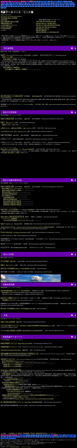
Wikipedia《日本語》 (20, 398)
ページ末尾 (3, 30)
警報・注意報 (9, 3)
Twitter (35, 398)
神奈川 (71, 4)
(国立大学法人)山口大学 (24, 343)
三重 (21, 6)
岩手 (44, 4)
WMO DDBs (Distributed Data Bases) (11, 350)
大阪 (28, 6)
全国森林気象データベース (9, 347)
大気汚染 (57, 3)
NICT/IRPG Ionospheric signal (15, 391)
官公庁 (14, 436)
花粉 (61, 3)
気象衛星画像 (5, 23)
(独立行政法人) (12, 217)
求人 (21, 436)
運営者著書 (23, 1)
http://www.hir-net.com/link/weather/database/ (11, 16)
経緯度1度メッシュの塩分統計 (12, 366)
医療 (51, 1)
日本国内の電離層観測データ (15, 389)
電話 (26, 436)
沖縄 (5, 7)
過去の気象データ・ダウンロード (12, 188)
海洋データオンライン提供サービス (13, 363)
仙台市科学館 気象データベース (10, 290)
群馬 (61, 4)
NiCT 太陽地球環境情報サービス (13, 379)
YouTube (40, 398)
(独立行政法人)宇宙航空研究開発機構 (29, 325)
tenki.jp (31, 268)
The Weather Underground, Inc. (20, 232)
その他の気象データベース (9, 25)
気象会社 (3, 4)
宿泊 (46, 436)
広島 (46, 6)
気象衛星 (20, 3)
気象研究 (7, 4)
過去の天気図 (14, 21)
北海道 (38, 4)
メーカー (71, 436)
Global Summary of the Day (8, 227)
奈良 (33, 6)
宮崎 (73, 6)
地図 (37, 1)
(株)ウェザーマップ (11, 122)
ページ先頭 (3, 433)
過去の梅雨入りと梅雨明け (11, 67)
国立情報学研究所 (27, 330)
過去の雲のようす (7, 292)
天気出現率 (21, 4)
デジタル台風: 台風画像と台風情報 (11, 330)
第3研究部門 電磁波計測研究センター (13, 382)
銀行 (31, 436)
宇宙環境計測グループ (10, 384)
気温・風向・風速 (39, 3)
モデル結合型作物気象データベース (14, 220)
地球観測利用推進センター (45, 325)
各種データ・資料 (7, 57)
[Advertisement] (48, 15)
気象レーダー (27, 3)
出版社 (4, 436)
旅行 (43, 436)
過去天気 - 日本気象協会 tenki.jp (10, 268)
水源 (33, 3)
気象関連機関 (9, 27)
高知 (59, 6)
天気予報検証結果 (8, 197)
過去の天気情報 (12, 18)
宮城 (46, 4)
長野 (11, 6)
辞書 (69, 1)
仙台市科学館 (24, 290)
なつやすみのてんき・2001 (9, 131)
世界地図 (37, 436)
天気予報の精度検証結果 (9, 194)
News (32, 398)
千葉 (66, 4)
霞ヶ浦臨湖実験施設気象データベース (12, 402)
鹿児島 (2, 7)
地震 (35, 1)
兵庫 (31, 6)
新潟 (74, 4)
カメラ (2, 438)
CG (18, 435)
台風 (13, 3)
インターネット (12, 438)
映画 (8, 436)
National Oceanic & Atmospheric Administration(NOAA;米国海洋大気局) (34, 227)
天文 (42, 1)
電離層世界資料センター (12, 386)
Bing (30, 398)
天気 (48, 436)
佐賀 (64, 6)
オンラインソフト (16, 1)
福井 (6, 6)
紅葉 (64, 3)
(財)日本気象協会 (25, 268)
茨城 (56, 4)
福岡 (61, 6)
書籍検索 (28, 435)
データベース (22, 435)
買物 (49, 1)
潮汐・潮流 (31, 4)
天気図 (16, 3)
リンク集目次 (29, 1)
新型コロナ (60, 1)
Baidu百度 (51, 398)
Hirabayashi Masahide (15, 446)
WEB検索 (65, 1)
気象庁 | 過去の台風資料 (8, 322)
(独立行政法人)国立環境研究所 (32, 402)
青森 (41, 4)
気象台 (67, 3)
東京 (68, 4)
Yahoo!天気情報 (28, 149)
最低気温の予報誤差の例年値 (12, 204)
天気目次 (3, 3)
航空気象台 (72, 3)
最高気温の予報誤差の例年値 (12, 203)
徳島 (51, 6)
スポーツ (45, 1)
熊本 (68, 6)
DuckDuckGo (45, 398)
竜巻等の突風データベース (10, 192)
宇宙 (36, 4)
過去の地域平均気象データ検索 (11, 190)
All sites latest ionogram (13, 393)
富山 (2, 6)
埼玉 (63, 4)
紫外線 (45, 3)
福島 (54, 4)
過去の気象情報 (5, 21)
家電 (74, 436)
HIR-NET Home (4, 1)
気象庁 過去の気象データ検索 (11, 152)
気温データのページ (7, 224)
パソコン (6, 438)
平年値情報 (4, 18)
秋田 (49, 4)
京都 (26, 6)
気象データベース (14, 4)
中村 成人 (16, 223)
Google (26, 398)
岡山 (44, 6)
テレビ (71, 435)
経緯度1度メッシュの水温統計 (12, 364)
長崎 (66, 6)
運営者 (10, 1)
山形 (51, 4)
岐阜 (14, 6)
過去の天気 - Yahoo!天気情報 (9, 149)
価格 (41, 435)
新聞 (2, 436)
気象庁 (26, 118)
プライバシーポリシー (26, 446)
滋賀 (24, 6)
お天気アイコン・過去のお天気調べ (11, 128)
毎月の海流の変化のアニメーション (13, 361)
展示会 (10, 436)
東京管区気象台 (36, 96)
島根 (42, 6)
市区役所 (18, 436)
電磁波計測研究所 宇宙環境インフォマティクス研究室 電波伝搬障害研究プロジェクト (28, 395)
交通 (40, 1)
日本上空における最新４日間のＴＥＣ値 (15, 397)
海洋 (27, 4)
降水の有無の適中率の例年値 (12, 201)
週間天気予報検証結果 (10, 199)
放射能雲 (52, 3)
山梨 (9, 6)
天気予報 (3, 28)
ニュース (55, 1)
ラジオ (74, 435)
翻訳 (71, 1)
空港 (25, 4)
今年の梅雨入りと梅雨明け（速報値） (16, 69)
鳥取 (39, 6)
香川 (54, 6)
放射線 (48, 3)
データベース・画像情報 (9, 218)
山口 (49, 6)
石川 (4, 6)
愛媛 (56, 6)
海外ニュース (66, 435)
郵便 (29, 436)
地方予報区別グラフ (8, 195)
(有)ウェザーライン (23, 131)
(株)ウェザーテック (28, 128)
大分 (71, 6)
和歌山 (36, 6)
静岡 (16, 6)
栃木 (59, 4)
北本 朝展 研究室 (36, 330)
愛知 (19, 6)
